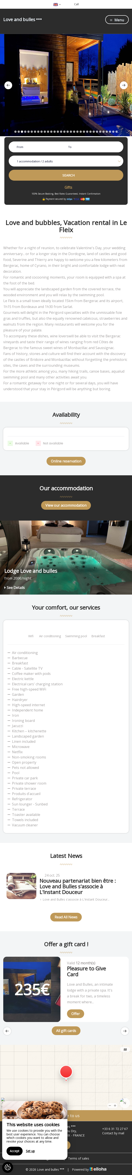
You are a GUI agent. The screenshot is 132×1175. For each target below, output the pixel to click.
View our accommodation (66, 505)
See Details (14, 587)
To (70, 147)
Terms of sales (78, 1158)
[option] (66, 85)
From (20, 147)
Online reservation (66, 461)
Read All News (66, 917)
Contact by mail (110, 1133)
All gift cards (66, 1030)
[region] (34, 1130)
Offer (75, 1013)
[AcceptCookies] (7, 1167)
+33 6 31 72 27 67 (112, 1129)
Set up (30, 1151)
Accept (14, 1151)
